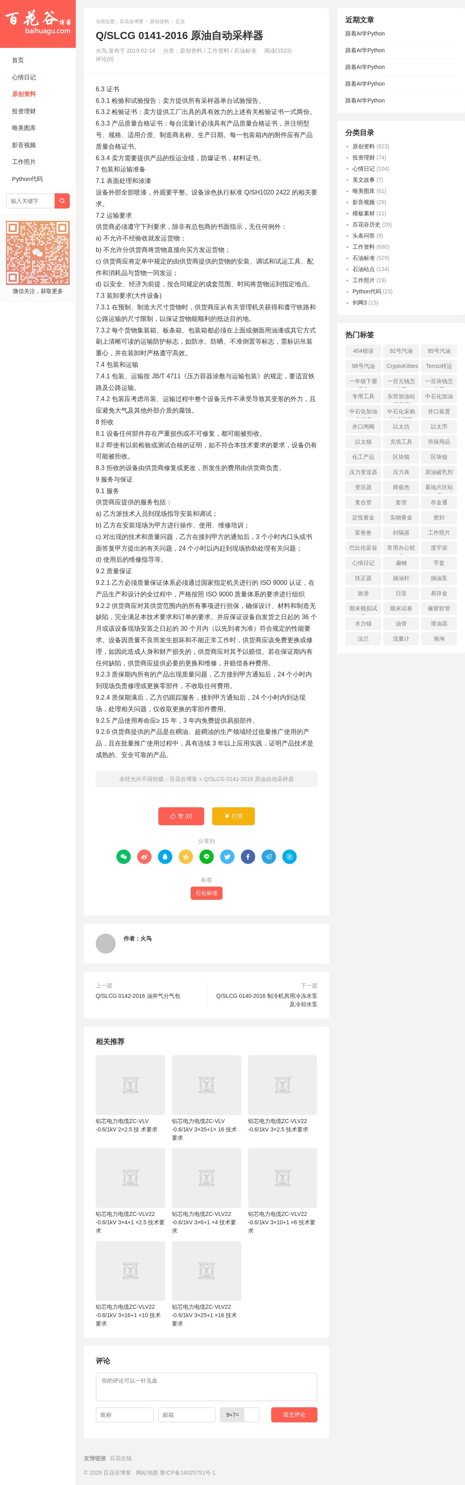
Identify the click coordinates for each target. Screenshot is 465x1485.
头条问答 (364, 235)
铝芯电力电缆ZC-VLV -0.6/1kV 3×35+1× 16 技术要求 (206, 1098)
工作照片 (24, 161)
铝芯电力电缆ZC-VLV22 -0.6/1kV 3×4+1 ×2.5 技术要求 (130, 1191)
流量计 (401, 638)
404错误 (363, 351)
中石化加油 (439, 396)
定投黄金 (363, 517)
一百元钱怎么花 (401, 383)
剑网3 (360, 302)
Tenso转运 (439, 366)
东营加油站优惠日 (401, 398)
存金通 (439, 502)
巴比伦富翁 (363, 548)
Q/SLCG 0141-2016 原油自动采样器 (249, 779)
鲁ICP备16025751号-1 (188, 1472)
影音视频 (24, 145)
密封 (439, 517)
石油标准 (245, 50)
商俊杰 (401, 487)
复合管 (363, 502)
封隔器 (401, 532)
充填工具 (401, 442)
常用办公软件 (401, 550)
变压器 (363, 487)
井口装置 (439, 411)
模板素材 (364, 213)
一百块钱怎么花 (439, 383)
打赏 (233, 816)
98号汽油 (363, 366)
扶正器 (363, 578)
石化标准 (206, 893)
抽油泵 (439, 578)
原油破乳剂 (439, 472)
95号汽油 (439, 351)
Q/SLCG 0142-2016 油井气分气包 (138, 996)
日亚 (401, 593)
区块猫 (401, 457)
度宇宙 (439, 548)
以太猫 (363, 442)
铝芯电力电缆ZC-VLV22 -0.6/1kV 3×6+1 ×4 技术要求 (206, 1191)
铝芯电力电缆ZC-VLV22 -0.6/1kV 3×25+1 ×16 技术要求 (206, 1284)
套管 (401, 502)
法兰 (363, 638)
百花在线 (121, 1458)
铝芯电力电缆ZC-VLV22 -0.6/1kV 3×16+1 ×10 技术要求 (130, 1284)
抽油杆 (401, 578)
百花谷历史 (366, 224)
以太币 (439, 426)
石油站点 (364, 269)
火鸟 (146, 938)
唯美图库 (24, 127)
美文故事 (364, 180)
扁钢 (401, 563)
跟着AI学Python (365, 33)
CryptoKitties (402, 366)
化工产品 (363, 457)
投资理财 (24, 111)
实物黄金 (401, 517)
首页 (18, 60)
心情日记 (24, 77)
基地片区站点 (439, 489)
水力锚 (363, 623)
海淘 (439, 638)
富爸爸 (363, 532)
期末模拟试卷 (363, 610)
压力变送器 (363, 472)
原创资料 (24, 93)
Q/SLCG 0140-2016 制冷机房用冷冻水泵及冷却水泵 (266, 1000)
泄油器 (439, 623)
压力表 (401, 472)
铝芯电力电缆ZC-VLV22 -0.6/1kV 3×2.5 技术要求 (282, 1094)
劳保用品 (439, 442)
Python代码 (27, 178)
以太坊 (401, 426)
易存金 (439, 593)
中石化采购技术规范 (401, 413)
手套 (439, 563)
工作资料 (218, 50)
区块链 (439, 457)
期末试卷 (401, 608)
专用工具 (363, 396)
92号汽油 (401, 351)
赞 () (181, 816)
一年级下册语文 (363, 383)
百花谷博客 (38, 24)
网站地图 (147, 1472)
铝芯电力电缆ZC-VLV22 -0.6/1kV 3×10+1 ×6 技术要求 (282, 1191)
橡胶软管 (439, 608)
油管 (401, 623)
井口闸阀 (363, 426)
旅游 (363, 593)
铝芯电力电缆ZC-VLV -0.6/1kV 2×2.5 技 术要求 (130, 1094)
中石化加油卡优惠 (363, 413)
